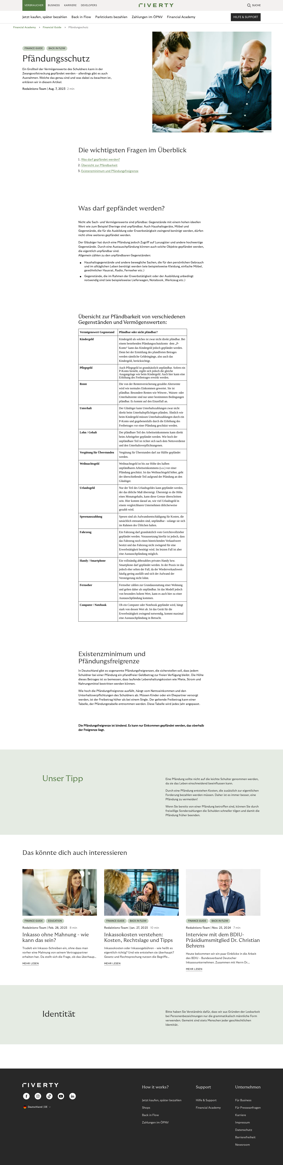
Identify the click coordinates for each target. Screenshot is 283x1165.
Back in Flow (81, 17)
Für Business (243, 1100)
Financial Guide (52, 27)
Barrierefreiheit (245, 1137)
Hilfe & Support (245, 17)
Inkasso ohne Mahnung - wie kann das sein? (55, 937)
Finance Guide (34, 48)
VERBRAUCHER (34, 5)
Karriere (240, 1115)
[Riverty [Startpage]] (155, 5)
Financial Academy (181, 17)
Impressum (242, 1122)
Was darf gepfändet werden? (100, 159)
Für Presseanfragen (248, 1107)
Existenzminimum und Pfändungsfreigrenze (109, 171)
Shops (146, 1107)
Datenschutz (243, 1130)
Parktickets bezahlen (111, 17)
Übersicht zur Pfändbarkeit (99, 165)
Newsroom (242, 1144)
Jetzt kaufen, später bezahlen (44, 17)
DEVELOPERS (89, 5)
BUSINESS (54, 5)
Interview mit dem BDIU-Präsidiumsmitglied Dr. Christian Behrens (223, 940)
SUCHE (254, 5)
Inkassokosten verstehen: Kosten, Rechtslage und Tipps (138, 937)
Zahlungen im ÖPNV (147, 17)
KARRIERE (70, 5)
